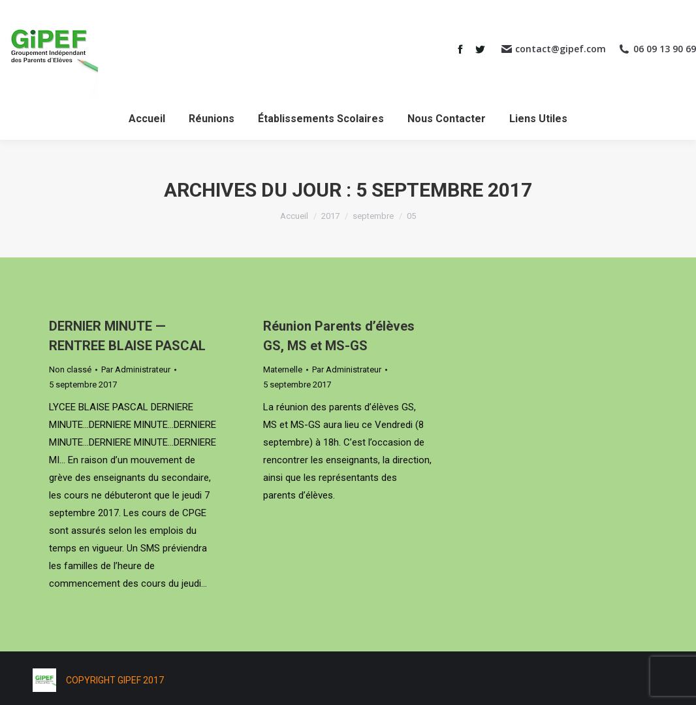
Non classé (70, 369)
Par (135, 369)
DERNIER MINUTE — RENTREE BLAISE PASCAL (127, 335)
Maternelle (282, 369)
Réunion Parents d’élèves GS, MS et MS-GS (339, 335)
